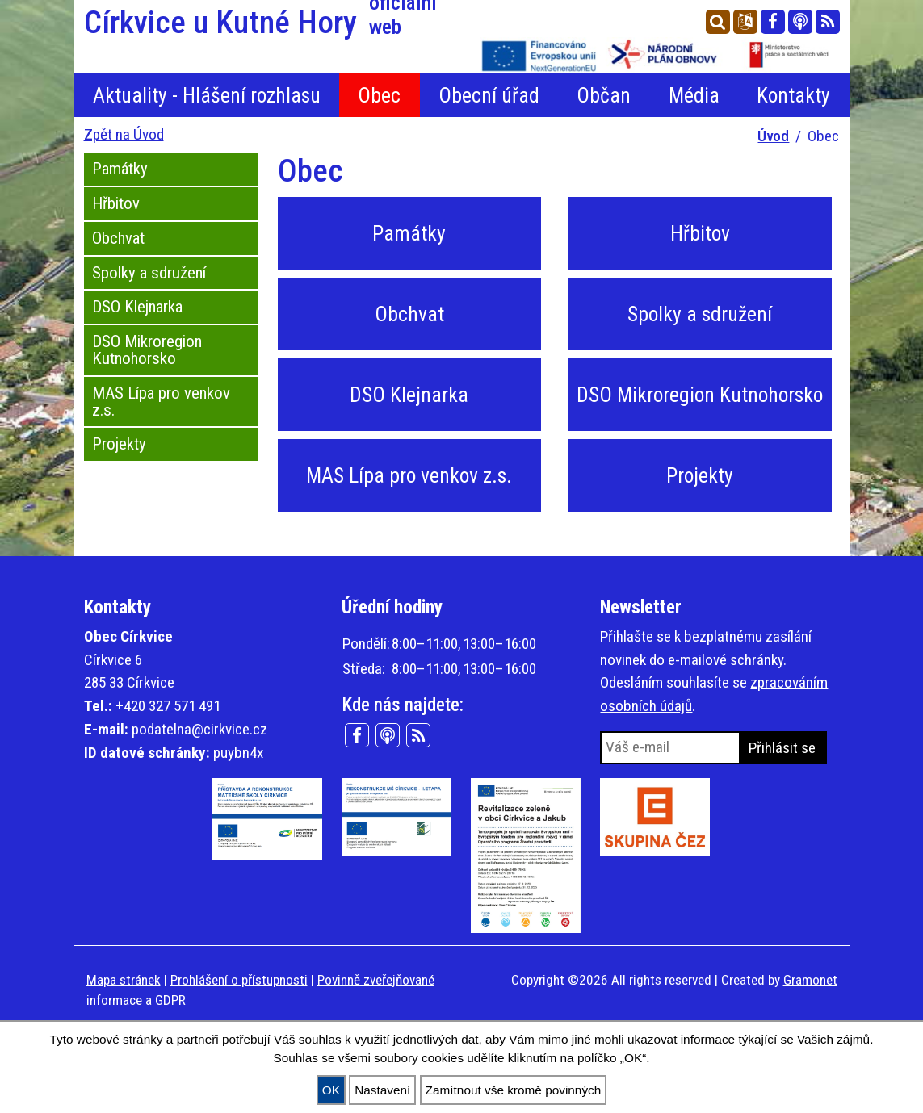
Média (694, 95)
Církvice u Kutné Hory (268, 22)
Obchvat (118, 238)
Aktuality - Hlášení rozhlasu (207, 95)
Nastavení (382, 1090)
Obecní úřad (488, 95)
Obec (379, 95)
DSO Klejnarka (137, 306)
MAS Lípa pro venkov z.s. (161, 401)
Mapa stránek (123, 980)
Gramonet (810, 980)
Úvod (773, 136)
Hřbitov (116, 203)
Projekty (119, 444)
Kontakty (793, 95)
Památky (120, 168)
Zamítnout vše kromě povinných (514, 1090)
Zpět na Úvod (124, 134)
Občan (604, 95)
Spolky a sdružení (149, 272)
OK (331, 1090)
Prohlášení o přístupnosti (239, 980)
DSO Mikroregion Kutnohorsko (147, 350)
